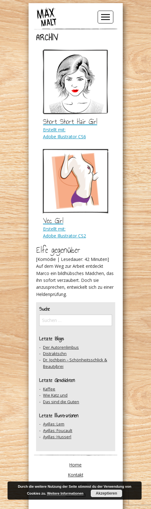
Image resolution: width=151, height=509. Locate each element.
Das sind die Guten (61, 402)
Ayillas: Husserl (57, 437)
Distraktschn (55, 353)
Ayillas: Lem (53, 424)
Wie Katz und (55, 395)
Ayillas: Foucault (57, 430)
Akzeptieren (106, 493)
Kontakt (75, 475)
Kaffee (49, 389)
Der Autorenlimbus (61, 347)
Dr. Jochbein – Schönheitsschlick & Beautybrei (75, 363)
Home (75, 465)
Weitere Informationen (65, 493)
